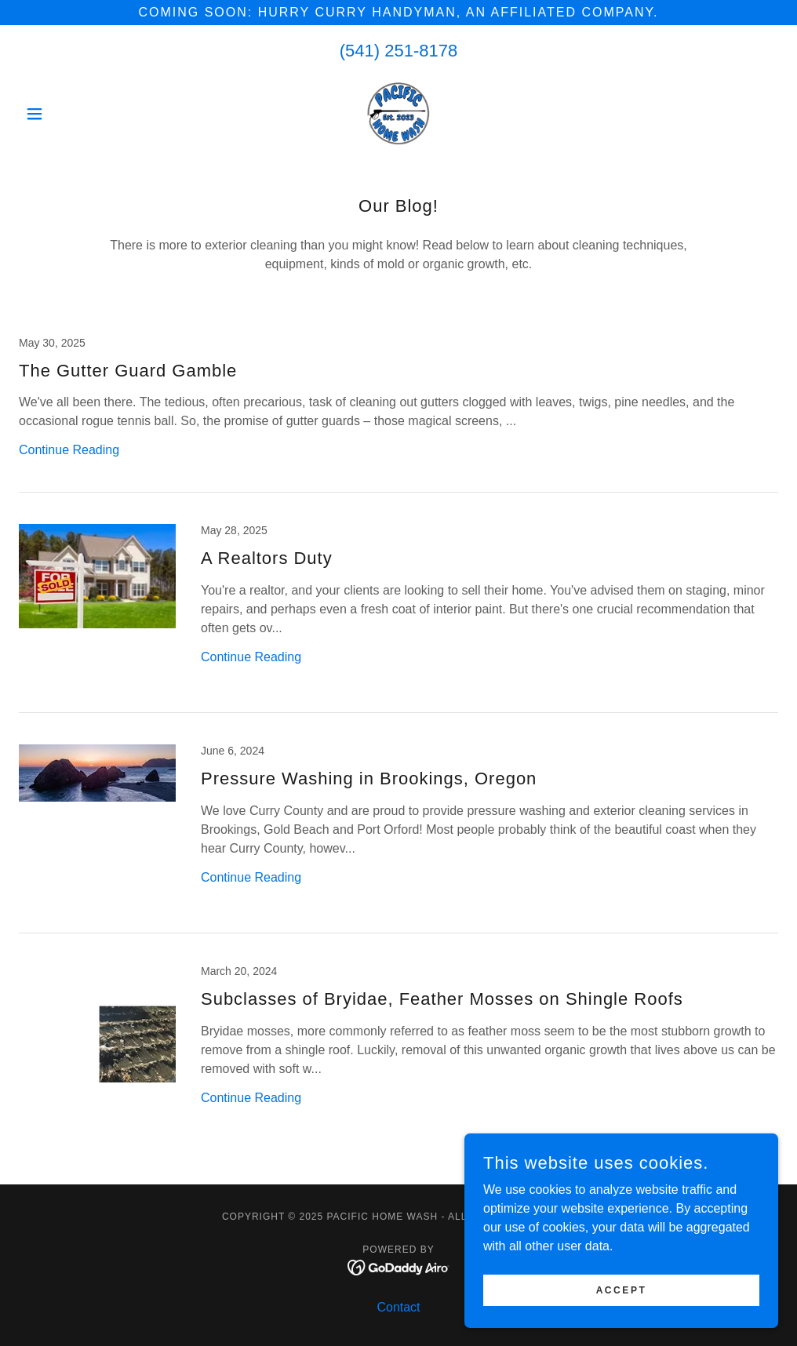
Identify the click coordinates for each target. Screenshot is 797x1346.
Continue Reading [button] (69, 450)
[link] (398, 113)
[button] (76, 113)
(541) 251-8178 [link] (398, 50)
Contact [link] (398, 1307)
